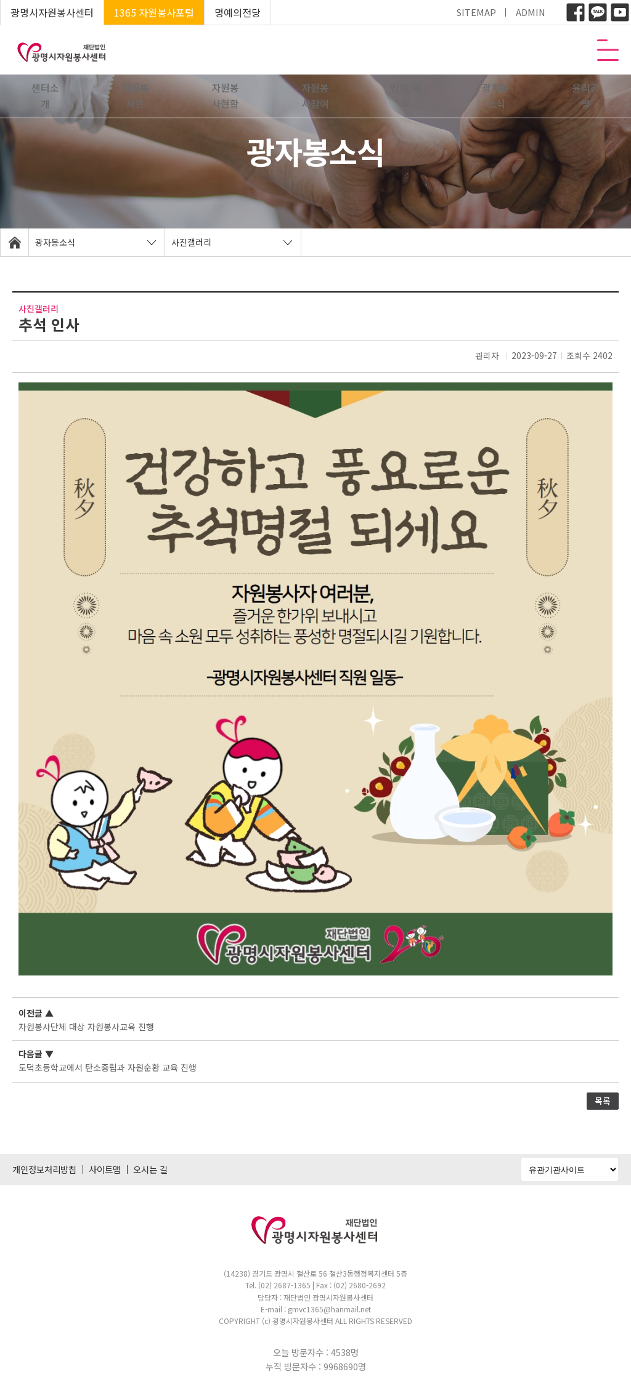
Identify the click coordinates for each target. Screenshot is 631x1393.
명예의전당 (237, 12)
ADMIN (530, 12)
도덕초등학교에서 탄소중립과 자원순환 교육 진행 (107, 1067)
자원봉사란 (135, 95)
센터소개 (45, 95)
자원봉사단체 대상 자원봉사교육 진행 (86, 1026)
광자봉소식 (496, 95)
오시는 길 (150, 1169)
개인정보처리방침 (44, 1169)
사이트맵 (105, 1169)
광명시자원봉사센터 (52, 12)
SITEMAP (476, 12)
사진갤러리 (191, 242)
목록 (603, 1100)
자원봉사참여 (315, 95)
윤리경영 (586, 95)
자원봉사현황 (225, 95)
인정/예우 (405, 95)
